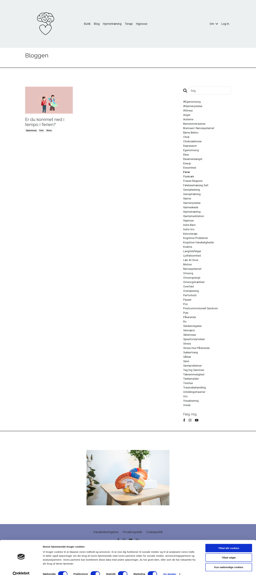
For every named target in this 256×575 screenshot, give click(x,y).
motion (187, 276)
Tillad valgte (229, 552)
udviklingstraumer (195, 412)
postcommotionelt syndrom (201, 323)
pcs (185, 318)
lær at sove (191, 271)
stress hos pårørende (197, 365)
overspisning (191, 304)
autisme (188, 120)
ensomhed (190, 172)
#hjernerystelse (194, 106)
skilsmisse (190, 351)
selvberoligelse (193, 341)
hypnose (189, 229)
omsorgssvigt (192, 290)
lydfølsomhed (192, 266)
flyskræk (189, 182)
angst (187, 116)
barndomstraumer (195, 125)
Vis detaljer (169, 568)
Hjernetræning (112, 23)
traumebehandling (195, 407)
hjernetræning (192, 219)
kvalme (188, 257)
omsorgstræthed (194, 294)
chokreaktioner (193, 144)
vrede (187, 426)
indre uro (189, 238)
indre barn (189, 233)
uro (185, 417)
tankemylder (191, 398)
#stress (188, 111)
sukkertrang (191, 370)
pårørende (190, 332)
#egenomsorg (192, 102)
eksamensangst (193, 163)
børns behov (191, 135)
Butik (87, 23)
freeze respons (193, 186)
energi (187, 167)
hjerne (187, 205)
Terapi (129, 23)
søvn (186, 379)
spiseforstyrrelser (195, 355)
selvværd (189, 346)
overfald (188, 299)
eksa (186, 158)
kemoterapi (190, 243)
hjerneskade (191, 214)
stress (49, 132)
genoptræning (192, 200)
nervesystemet (193, 280)
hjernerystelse (193, 210)
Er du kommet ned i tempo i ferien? (47, 122)
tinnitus (188, 402)
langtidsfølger (192, 261)
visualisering (191, 421)
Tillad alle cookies (228, 542)
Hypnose (142, 23)
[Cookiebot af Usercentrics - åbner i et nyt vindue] (21, 568)
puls (186, 327)
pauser (187, 313)
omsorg (188, 285)
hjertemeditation (194, 224)
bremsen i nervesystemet (200, 130)
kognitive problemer (196, 247)
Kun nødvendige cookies (228, 561)
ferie (41, 132)
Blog (96, 23)
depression (190, 149)
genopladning (192, 196)
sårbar (187, 374)
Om (213, 23)
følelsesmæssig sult (197, 191)
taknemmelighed (194, 393)
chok (186, 139)
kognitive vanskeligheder (199, 252)
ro (185, 337)
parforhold (190, 308)
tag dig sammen (194, 388)
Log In (225, 23)
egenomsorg (31, 132)
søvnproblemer (193, 384)
